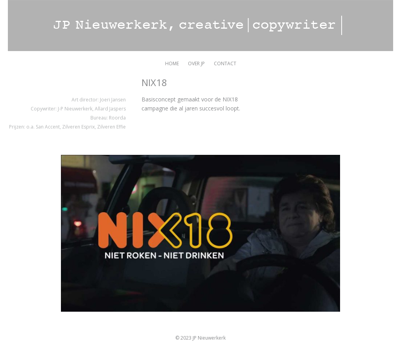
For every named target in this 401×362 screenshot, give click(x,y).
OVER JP (196, 63)
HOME (172, 63)
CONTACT (225, 63)
